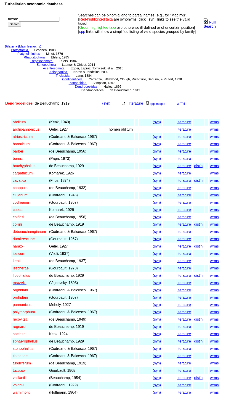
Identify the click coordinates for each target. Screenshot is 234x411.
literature (136, 103)
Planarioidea (78, 83)
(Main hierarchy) (23, 46)
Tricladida (63, 75)
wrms (181, 103)
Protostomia (20, 50)
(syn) (106, 103)
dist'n (198, 166)
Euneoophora (47, 64)
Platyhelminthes (29, 53)
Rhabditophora (35, 57)
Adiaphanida (58, 72)
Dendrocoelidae (86, 86)
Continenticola (72, 79)
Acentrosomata (54, 68)
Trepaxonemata (41, 61)
